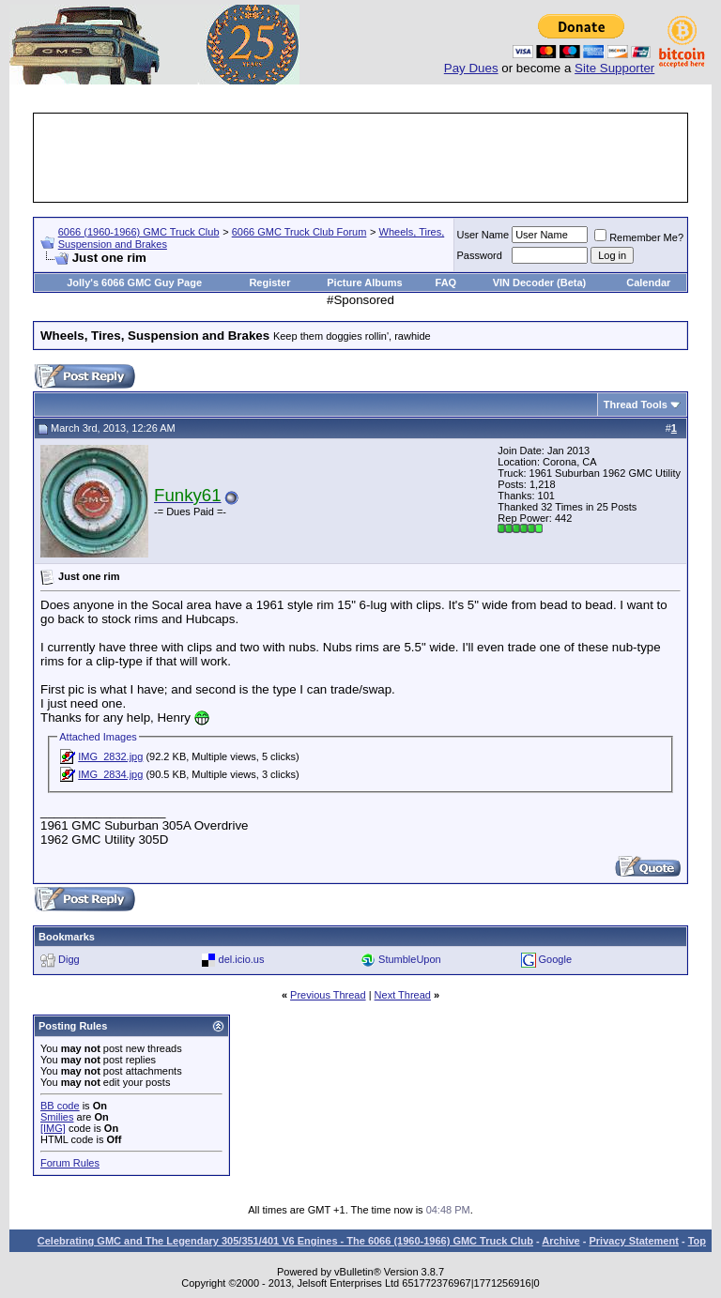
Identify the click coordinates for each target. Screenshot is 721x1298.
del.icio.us (242, 959)
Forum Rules (70, 1162)
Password (479, 255)
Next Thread (403, 994)
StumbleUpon (409, 959)
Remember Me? (638, 237)
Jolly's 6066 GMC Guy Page (134, 282)
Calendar (648, 282)
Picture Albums (364, 282)
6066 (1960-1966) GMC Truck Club (139, 231)
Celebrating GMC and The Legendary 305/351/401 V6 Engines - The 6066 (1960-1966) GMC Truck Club (285, 1240)
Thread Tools (635, 404)
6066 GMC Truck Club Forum (299, 231)
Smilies (56, 1116)
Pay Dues (471, 68)
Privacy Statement (633, 1240)
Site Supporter (614, 68)
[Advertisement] (377, 157)
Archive (560, 1240)
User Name (483, 234)
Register (269, 282)
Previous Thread (328, 994)
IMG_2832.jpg (110, 756)
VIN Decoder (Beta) (540, 282)
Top (697, 1240)
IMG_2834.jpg (110, 774)
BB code (60, 1105)
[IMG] (53, 1128)
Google (555, 959)
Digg (69, 959)
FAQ (446, 282)
